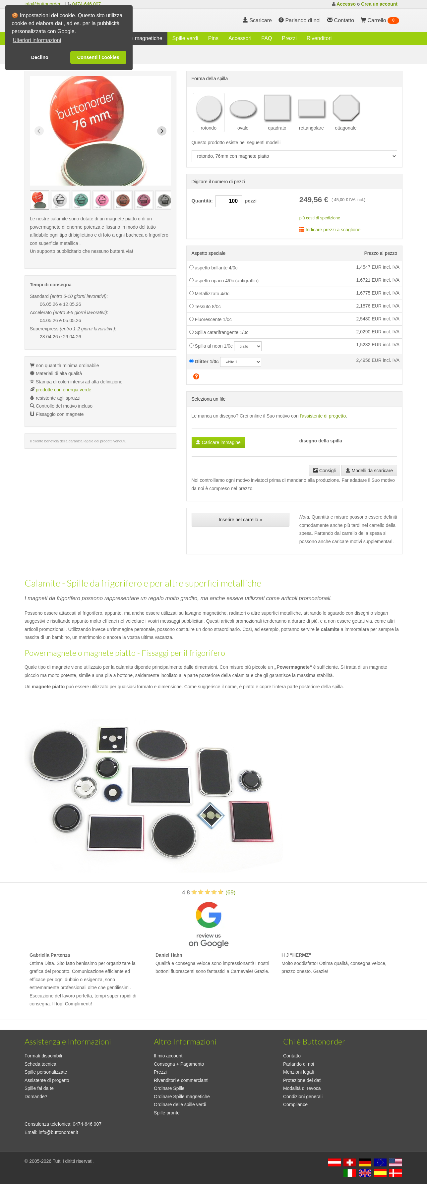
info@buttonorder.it (44, 4)
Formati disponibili (43, 1055)
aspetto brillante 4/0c (213, 267)
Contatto (292, 1055)
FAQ (266, 38)
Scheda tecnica (40, 1064)
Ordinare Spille (169, 1088)
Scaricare (257, 20)
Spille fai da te (39, 1088)
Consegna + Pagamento (179, 1064)
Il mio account (168, 1055)
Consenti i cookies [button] (98, 57)
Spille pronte (167, 1112)
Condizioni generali (303, 1096)
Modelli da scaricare (369, 470)
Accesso (346, 4)
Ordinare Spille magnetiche (182, 1096)
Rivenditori (319, 38)
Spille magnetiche (141, 38)
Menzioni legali (298, 1072)
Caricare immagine (218, 442)
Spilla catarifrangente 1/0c (219, 332)
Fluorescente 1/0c (210, 319)
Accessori (239, 38)
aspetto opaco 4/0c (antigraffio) (224, 280)
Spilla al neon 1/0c (211, 346)
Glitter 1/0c (204, 361)
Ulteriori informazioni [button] (37, 40)
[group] (39, 200)
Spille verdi (185, 38)
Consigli (324, 470)
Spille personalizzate (46, 1072)
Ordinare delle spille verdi (180, 1104)
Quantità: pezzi (224, 201)
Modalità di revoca (302, 1088)
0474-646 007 (86, 4)
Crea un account (379, 4)
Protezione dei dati (302, 1080)
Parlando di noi (299, 20)
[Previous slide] (39, 131)
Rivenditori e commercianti (181, 1080)
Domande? (36, 1096)
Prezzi (289, 38)
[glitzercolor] (240, 362)
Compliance (295, 1104)
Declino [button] (39, 57)
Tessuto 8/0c (205, 306)
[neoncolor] (248, 346)
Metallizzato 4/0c (209, 293)
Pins (213, 38)
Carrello (380, 20)
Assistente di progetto (47, 1080)
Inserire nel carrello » (240, 519)
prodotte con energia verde (63, 389)
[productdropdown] (294, 156)
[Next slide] (161, 131)
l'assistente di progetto (323, 416)
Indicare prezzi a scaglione (330, 229)
